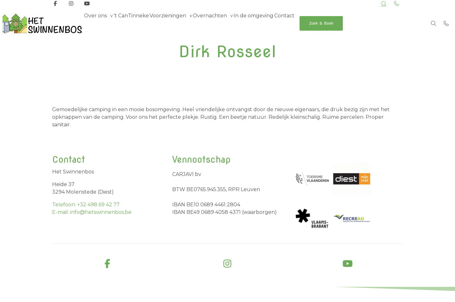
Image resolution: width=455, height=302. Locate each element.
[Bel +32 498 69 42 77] (446, 23)
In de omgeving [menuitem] (279, 23)
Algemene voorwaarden (288, 295)
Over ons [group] (98, 23)
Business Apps (162, 295)
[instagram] (227, 264)
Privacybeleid (359, 295)
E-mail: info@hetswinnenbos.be (91, 212)
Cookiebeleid (391, 295)
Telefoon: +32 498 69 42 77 (86, 205)
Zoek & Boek (358, 23)
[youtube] (347, 264)
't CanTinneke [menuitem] (139, 23)
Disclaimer (328, 295)
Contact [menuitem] (315, 23)
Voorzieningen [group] (181, 23)
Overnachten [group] (229, 23)
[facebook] (107, 264)
